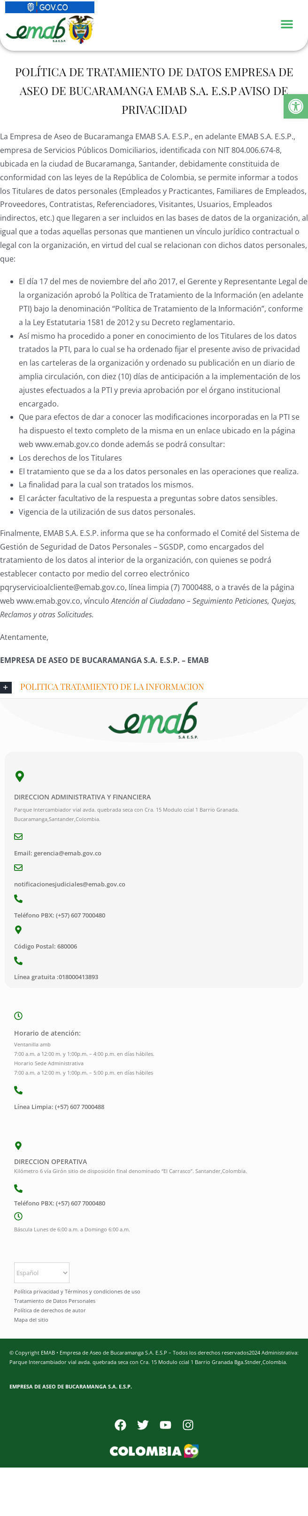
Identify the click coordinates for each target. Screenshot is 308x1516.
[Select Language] (41, 1272)
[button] (296, 106)
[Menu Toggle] (291, 23)
